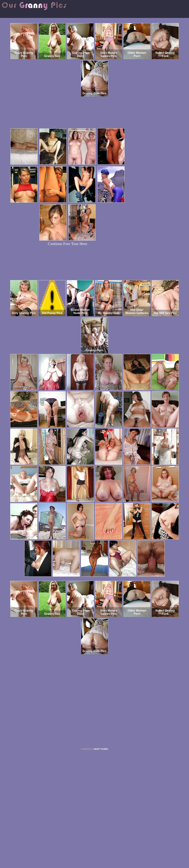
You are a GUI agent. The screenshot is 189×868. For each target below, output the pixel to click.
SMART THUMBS (101, 749)
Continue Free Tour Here (67, 243)
